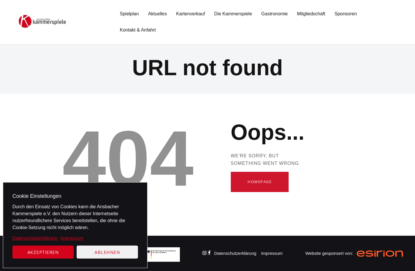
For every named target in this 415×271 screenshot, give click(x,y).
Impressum (71, 238)
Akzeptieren (43, 252)
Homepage (260, 181)
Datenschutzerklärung (35, 238)
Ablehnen (107, 252)
